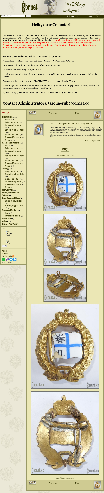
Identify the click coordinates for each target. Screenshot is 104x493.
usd (72, 16)
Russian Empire (7, 116)
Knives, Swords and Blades (11, 198)
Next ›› (78, 113)
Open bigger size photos (65, 155)
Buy (65, 149)
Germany (5, 168)
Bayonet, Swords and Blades (14, 129)
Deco (7, 213)
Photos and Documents (13, 137)
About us (5, 253)
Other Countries (7, 189)
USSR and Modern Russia (10, 142)
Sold (8, 235)
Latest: (3, 238)
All (7, 231)
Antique (8, 140)
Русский (90, 16)
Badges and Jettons (12, 122)
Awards (8, 119)
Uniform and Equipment (13, 125)
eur (68, 16)
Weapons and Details (12, 134)
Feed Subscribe (8, 256)
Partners (4, 250)
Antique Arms (6, 218)
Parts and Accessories (12, 215)
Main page (5, 112)
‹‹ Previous (51, 113)
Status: (3, 228)
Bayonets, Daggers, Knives (14, 205)
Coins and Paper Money (10, 223)
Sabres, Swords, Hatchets (13, 200)
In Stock (9, 233)
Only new (9, 242)
